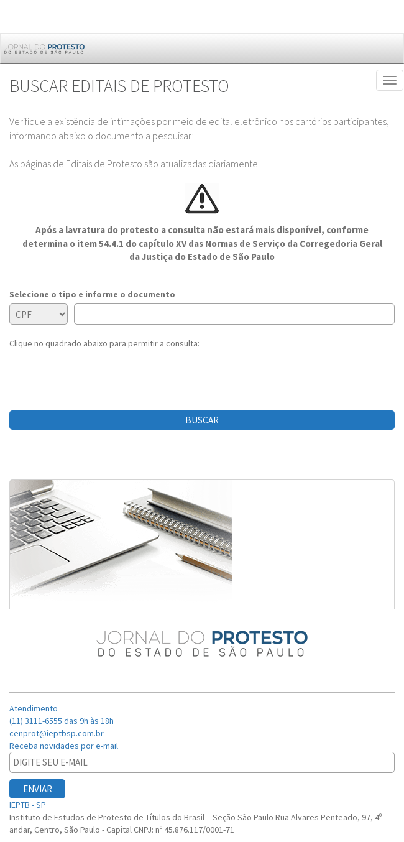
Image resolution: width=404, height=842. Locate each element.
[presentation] (103, 373)
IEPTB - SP (28, 804)
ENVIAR (37, 789)
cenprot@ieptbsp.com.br (56, 733)
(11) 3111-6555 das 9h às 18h (61, 720)
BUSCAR (202, 420)
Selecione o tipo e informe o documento (92, 294)
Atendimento (34, 708)
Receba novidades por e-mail (64, 745)
